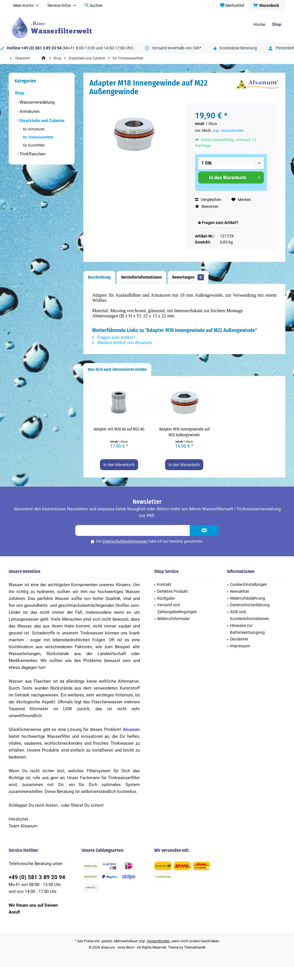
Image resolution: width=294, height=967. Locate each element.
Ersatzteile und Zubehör (41, 120)
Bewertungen (188, 277)
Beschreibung (99, 277)
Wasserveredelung (36, 102)
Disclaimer (239, 639)
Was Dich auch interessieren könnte (117, 369)
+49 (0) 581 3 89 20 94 (37, 877)
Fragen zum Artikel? (218, 222)
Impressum (240, 646)
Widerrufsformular (173, 618)
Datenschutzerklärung (250, 605)
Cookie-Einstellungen (248, 584)
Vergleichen (208, 199)
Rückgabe (166, 598)
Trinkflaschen (31, 154)
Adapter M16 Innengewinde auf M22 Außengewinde (184, 432)
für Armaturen (33, 129)
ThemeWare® (194, 947)
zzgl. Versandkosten (228, 131)
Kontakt (164, 584)
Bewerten (206, 206)
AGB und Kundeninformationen (249, 615)
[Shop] (276, 24)
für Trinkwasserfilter (37, 137)
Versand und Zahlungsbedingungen (177, 608)
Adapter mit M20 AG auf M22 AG (119, 429)
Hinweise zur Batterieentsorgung (247, 629)
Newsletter (239, 591)
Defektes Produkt (172, 591)
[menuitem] (266, 5)
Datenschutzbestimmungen (125, 541)
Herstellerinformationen (141, 277)
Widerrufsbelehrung (247, 598)
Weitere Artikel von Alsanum (122, 342)
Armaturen (29, 111)
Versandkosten (158, 941)
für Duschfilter (33, 145)
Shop (19, 93)
